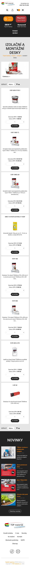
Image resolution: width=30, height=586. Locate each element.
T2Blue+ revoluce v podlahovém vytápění (22, 449)
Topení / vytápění (17, 55)
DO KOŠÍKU (15, 126)
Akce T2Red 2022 (22, 480)
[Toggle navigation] (12, 10)
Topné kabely (6, 55)
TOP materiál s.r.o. (16, 564)
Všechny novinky (15, 511)
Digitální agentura (9, 562)
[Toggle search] (7, 10)
